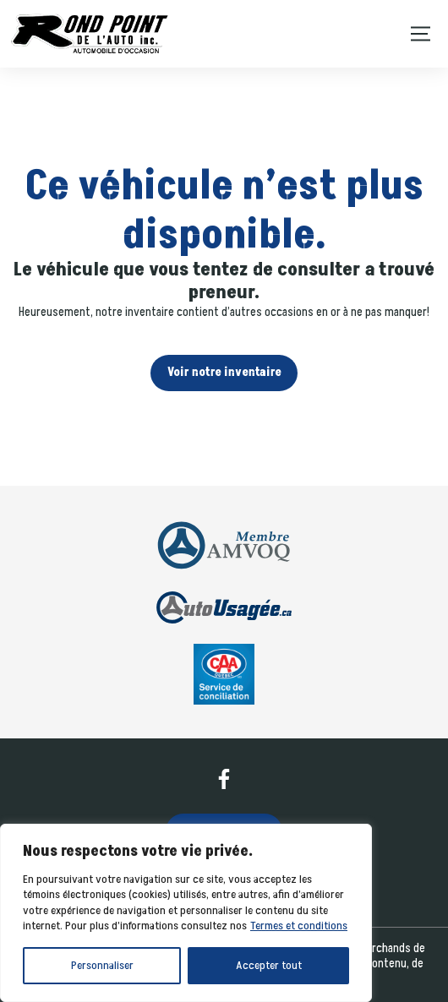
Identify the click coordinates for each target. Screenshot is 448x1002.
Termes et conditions (298, 926)
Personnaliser (102, 965)
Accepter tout (269, 965)
